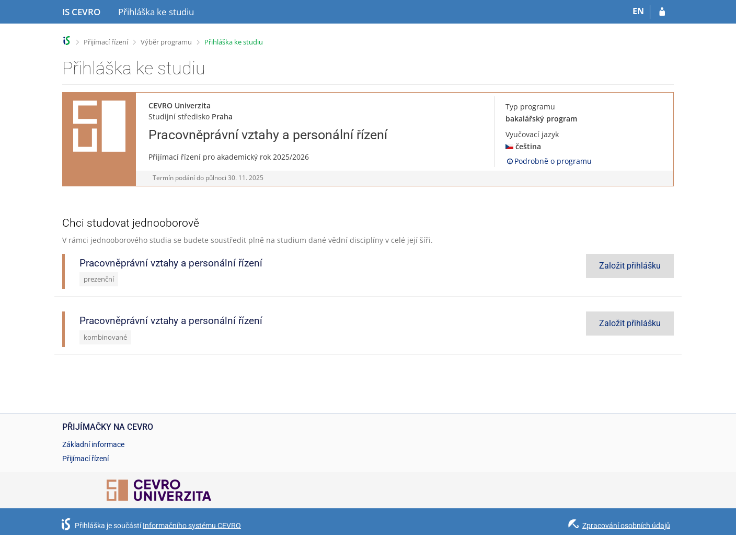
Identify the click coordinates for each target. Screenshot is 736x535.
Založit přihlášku (630, 266)
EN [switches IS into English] (638, 11)
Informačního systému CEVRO (192, 525)
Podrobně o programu (548, 161)
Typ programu (530, 107)
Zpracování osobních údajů (626, 525)
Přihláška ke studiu (233, 42)
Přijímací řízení (106, 42)
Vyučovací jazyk (532, 134)
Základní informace (93, 444)
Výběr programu (166, 42)
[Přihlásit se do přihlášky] (662, 12)
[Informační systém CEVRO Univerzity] (81, 12)
